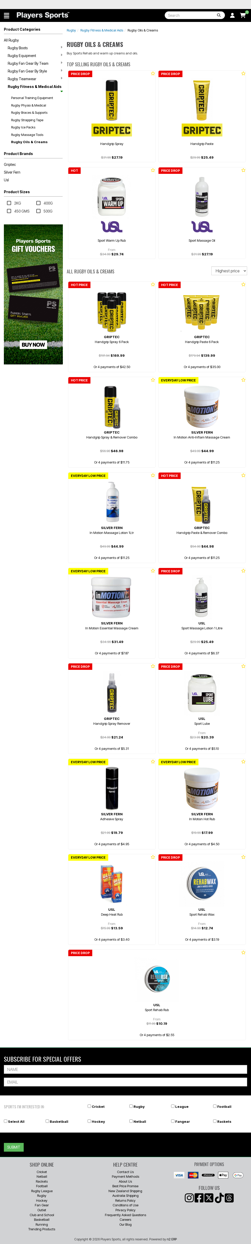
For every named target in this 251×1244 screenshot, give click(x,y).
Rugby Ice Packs (23, 127)
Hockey (98, 1121)
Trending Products (41, 1229)
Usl (6, 180)
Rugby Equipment (35, 55)
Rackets (224, 1121)
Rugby (71, 30)
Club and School (42, 1215)
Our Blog (125, 1224)
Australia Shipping (125, 1195)
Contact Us (125, 1172)
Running (42, 1224)
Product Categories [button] (22, 29)
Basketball (59, 1121)
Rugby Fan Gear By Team (35, 63)
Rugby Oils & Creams (29, 142)
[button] (6, 15)
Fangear (182, 1121)
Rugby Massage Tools (27, 135)
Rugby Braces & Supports (29, 112)
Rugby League (42, 1191)
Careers (125, 1219)
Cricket (98, 1106)
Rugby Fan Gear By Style (35, 71)
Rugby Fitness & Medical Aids (35, 88)
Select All (16, 1121)
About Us (125, 1181)
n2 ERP (172, 1239)
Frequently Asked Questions (125, 1215)
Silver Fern (12, 172)
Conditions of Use (125, 1205)
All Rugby (11, 40)
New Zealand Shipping (125, 1191)
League (182, 1106)
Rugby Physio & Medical (28, 105)
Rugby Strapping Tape (27, 120)
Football (224, 1106)
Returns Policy (125, 1200)
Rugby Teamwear (35, 78)
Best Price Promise (125, 1186)
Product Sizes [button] (17, 192)
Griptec (10, 164)
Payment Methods (125, 1176)
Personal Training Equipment (32, 98)
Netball (139, 1121)
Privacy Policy (125, 1210)
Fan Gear (42, 1205)
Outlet (41, 1210)
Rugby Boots (35, 47)
